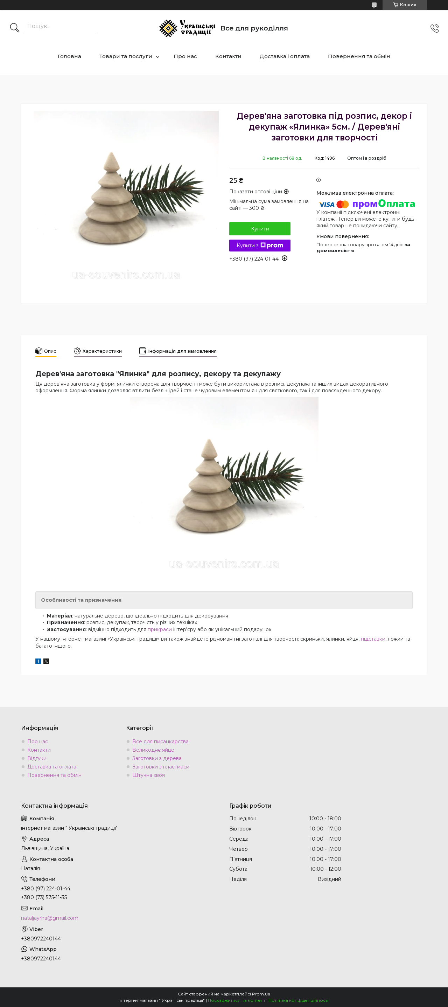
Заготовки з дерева (157, 758)
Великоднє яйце (153, 750)
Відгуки (37, 758)
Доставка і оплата (285, 56)
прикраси (160, 629)
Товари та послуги (125, 56)
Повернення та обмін (359, 56)
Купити (260, 229)
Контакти (228, 56)
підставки (373, 639)
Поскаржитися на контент (236, 1000)
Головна (69, 56)
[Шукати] (14, 28)
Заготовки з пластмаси (160, 767)
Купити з (260, 245)
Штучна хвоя (148, 775)
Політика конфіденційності (298, 1000)
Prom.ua (261, 993)
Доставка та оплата (51, 767)
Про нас (185, 56)
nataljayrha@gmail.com (49, 918)
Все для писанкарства (160, 741)
